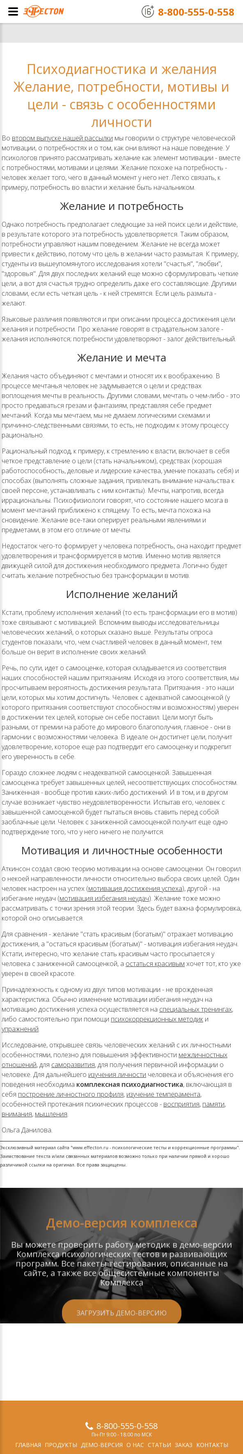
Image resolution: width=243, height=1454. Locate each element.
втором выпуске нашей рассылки (62, 138)
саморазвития (73, 1064)
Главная (28, 1445)
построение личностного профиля (71, 1094)
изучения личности (117, 1074)
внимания (17, 1113)
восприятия (181, 1104)
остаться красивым (155, 963)
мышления (51, 1113)
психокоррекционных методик (157, 1019)
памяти (213, 1104)
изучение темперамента (163, 1094)
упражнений (20, 1028)
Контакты (212, 1445)
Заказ (184, 1445)
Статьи (159, 1445)
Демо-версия (102, 1445)
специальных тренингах (195, 1009)
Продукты (61, 1445)
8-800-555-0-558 (127, 1425)
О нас (135, 1445)
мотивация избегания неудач (104, 898)
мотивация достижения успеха (135, 888)
